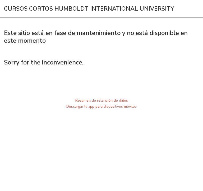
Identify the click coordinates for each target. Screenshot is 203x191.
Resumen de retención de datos (101, 100)
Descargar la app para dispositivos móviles (101, 106)
